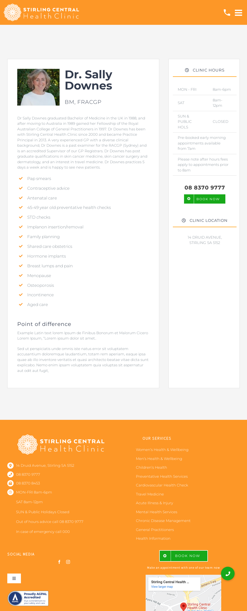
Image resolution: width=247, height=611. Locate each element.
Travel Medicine (150, 494)
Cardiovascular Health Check (162, 485)
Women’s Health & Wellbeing (162, 449)
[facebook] (59, 562)
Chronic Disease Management (163, 520)
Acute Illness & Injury (154, 503)
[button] (228, 573)
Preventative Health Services (162, 476)
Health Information (153, 538)
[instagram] (68, 562)
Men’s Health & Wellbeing (159, 458)
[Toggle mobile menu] (239, 12)
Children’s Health (151, 467)
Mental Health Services (156, 512)
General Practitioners (155, 529)
